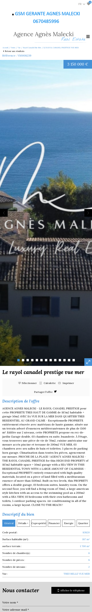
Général (8, 523)
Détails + (23, 523)
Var (19, 48)
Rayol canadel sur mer (32, 48)
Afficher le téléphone (70, 590)
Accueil (5, 48)
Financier (54, 523)
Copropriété (38, 523)
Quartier (83, 523)
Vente (13, 48)
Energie (68, 523)
